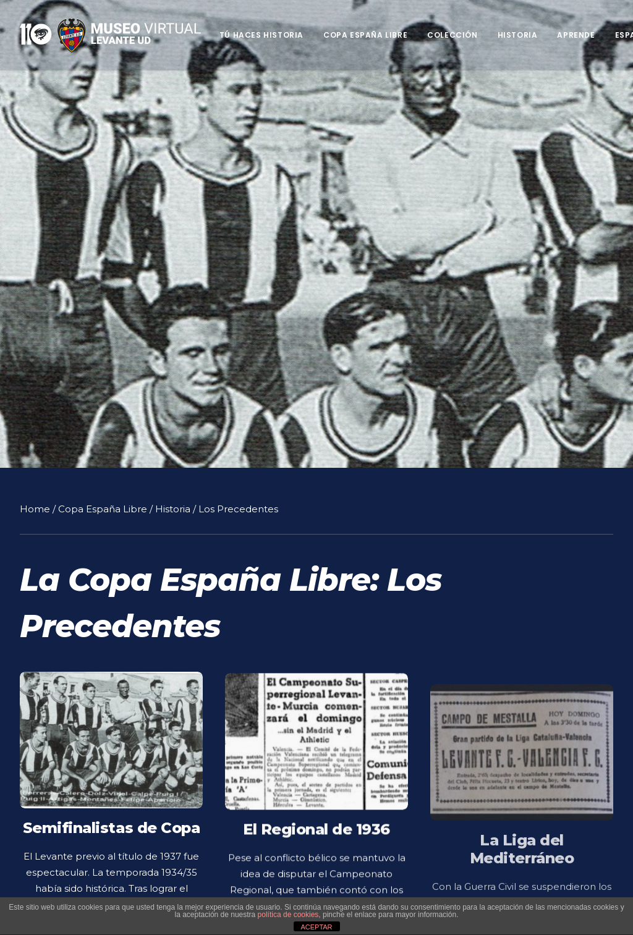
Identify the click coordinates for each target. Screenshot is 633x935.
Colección (452, 35)
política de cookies (288, 914)
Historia (518, 35)
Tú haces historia (261, 35)
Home (35, 506)
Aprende (576, 35)
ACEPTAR (316, 927)
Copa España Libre (365, 35)
